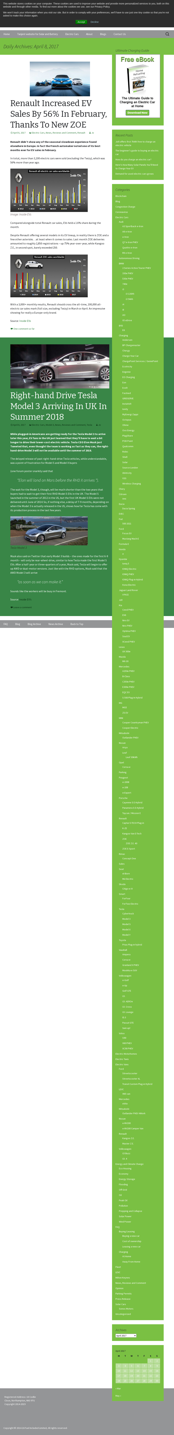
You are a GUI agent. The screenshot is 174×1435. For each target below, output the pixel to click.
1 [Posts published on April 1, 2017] (150, 1360)
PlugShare (127, 435)
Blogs (103, 34)
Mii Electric (127, 878)
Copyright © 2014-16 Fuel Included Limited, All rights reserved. (35, 1428)
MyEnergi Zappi (130, 414)
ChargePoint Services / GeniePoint (140, 361)
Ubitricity (127, 472)
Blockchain (120, 196)
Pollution (123, 1205)
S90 (124, 1037)
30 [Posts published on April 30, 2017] (157, 1380)
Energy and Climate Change (129, 1164)
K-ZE (124, 828)
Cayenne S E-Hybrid (132, 802)
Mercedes (124, 666)
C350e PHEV (128, 681)
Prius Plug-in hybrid (132, 944)
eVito (125, 1103)
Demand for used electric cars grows (134, 173)
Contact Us (120, 34)
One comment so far (24, 328)
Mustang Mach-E (130, 538)
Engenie (126, 371)
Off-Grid (123, 1189)
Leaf (124, 752)
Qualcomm (127, 446)
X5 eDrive (127, 320)
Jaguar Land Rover (128, 590)
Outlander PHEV (130, 737)
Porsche (123, 798)
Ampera (126, 954)
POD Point (127, 441)
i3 (123, 289)
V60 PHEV (127, 1043)
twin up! (126, 1028)
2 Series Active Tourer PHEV (136, 267)
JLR (121, 599)
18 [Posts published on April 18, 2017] (125, 1375)
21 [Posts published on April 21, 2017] (144, 1375)
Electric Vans (122, 1064)
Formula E (124, 544)
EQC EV (126, 692)
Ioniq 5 (125, 563)
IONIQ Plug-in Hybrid (132, 579)
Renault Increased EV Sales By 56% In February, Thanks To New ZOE (58, 114)
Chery (122, 488)
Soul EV (126, 636)
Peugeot (123, 777)
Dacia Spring (128, 508)
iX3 (123, 315)
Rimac (122, 854)
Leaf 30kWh (132, 757)
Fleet (118, 1266)
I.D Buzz (126, 1153)
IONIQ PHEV (128, 574)
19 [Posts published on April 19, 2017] (131, 1375)
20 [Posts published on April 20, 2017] (138, 1375)
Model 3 (50, 424)
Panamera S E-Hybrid (133, 807)
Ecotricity (127, 366)
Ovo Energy (128, 430)
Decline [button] (95, 22)
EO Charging (128, 377)
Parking (122, 772)
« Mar (118, 1388)
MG (120, 702)
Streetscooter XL (131, 1078)
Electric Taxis (122, 1059)
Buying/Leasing (127, 1231)
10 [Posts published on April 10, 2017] (119, 1370)
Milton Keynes (122, 1277)
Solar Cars (120, 1304)
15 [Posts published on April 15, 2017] (150, 1370)
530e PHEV (127, 278)
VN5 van (126, 1093)
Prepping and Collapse (130, 1211)
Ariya (125, 747)
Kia (120, 605)
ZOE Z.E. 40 (131, 843)
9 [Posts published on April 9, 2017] (157, 1365)
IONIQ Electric (129, 568)
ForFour (126, 898)
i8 (123, 309)
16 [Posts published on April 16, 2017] (157, 1370)
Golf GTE (126, 990)
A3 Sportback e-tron (132, 226)
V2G (124, 478)
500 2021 (126, 523)
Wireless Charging (131, 483)
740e (124, 283)
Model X (126, 929)
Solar (125, 462)
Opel (121, 762)
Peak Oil (123, 1200)
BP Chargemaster (131, 345)
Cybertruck (128, 913)
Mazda (122, 656)
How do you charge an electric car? (133, 159)
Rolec (125, 451)
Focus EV (126, 533)
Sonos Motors (126, 1308)
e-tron (125, 236)
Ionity (125, 409)
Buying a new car (131, 1235)
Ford (121, 528)
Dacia (121, 504)
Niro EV (125, 620)
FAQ (117, 1227)
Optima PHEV (129, 631)
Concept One (129, 858)
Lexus (122, 646)
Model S (126, 924)
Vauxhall (123, 949)
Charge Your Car (130, 355)
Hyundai (123, 559)
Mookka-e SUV (129, 970)
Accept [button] (81, 22)
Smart (122, 894)
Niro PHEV (127, 625)
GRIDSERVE (128, 398)
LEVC (121, 1089)
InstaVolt (126, 403)
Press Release (122, 1298)
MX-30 (125, 661)
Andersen (127, 339)
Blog (117, 201)
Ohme (125, 425)
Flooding (123, 1184)
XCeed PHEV (128, 641)
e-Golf (125, 980)
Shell (124, 456)
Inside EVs (25, 321)
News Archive (55, 624)
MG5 (124, 707)
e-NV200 (126, 1123)
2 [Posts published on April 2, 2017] (157, 1360)
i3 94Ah (129, 299)
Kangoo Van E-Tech (131, 833)
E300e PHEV (128, 686)
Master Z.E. (128, 1143)
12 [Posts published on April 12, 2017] (131, 1370)
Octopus (126, 419)
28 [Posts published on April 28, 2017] (144, 1380)
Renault (81, 132)
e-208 (125, 787)
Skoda (122, 884)
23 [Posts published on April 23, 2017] (157, 1375)
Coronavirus (121, 212)
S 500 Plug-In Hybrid (132, 697)
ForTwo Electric (130, 903)
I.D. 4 (124, 1158)
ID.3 (124, 1017)
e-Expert (126, 792)
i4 (123, 304)
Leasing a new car (131, 1246)
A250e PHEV (128, 671)
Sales (122, 863)
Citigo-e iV (127, 888)
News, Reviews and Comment (61, 132)
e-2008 (125, 782)
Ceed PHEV (128, 609)
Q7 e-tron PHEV (130, 242)
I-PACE (125, 594)
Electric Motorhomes (126, 1053)
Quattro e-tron (129, 247)
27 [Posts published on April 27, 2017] (138, 1380)
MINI (121, 718)
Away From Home (131, 1261)
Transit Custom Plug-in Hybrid (137, 1084)
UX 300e (126, 651)
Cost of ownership (131, 1241)
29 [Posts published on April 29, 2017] (150, 1380)
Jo (92, 132)
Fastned (126, 393)
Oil (120, 1195)
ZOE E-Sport (128, 848)
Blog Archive (34, 624)
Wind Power (125, 1221)
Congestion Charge (125, 206)
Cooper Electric (130, 727)
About (89, 34)
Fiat (121, 519)
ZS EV (125, 712)
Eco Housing (125, 1168)
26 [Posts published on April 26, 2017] (131, 1380)
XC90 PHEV (127, 1048)
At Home (126, 1256)
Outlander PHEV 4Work (133, 1113)
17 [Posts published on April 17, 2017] (119, 1375)
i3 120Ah (130, 293)
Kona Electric (129, 584)
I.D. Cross (127, 1006)
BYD (121, 325)
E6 (123, 330)
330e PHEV (127, 273)
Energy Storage (127, 1179)
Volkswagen (125, 975)
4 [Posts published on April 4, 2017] (125, 1365)
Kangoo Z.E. (128, 1138)
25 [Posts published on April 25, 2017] (125, 1380)
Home (6, 34)
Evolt (125, 387)
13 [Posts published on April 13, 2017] (138, 1370)
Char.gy (126, 350)
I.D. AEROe (127, 1001)
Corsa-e (126, 766)
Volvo (122, 1033)
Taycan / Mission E (131, 813)
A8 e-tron (127, 231)
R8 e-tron (127, 252)
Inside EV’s (25, 599)
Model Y (126, 934)
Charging (123, 335)
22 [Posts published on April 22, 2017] (150, 1375)
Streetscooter (129, 1073)
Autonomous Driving (129, 258)
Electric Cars (72, 34)
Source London (130, 467)
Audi (121, 221)
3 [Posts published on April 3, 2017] (118, 1365)
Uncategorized (123, 1314)
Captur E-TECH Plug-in (133, 822)
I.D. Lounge (127, 1012)
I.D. (123, 996)
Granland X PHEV (130, 965)
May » (118, 1395)
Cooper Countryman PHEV (135, 722)
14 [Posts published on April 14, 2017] (144, 1370)
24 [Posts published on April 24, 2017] (119, 1380)
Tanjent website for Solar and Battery (37, 34)
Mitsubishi (124, 733)
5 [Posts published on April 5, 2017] (131, 1365)
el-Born (126, 873)
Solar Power (125, 1216)
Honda (122, 549)
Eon (124, 382)
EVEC (121, 513)
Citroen (122, 494)
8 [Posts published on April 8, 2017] (150, 1365)
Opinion (119, 1288)
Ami (124, 498)
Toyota (122, 940)
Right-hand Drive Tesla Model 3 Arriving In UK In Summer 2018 (58, 406)
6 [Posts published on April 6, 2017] (138, 1365)
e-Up (124, 985)
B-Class (126, 676)
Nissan (122, 742)
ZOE (124, 838)
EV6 (124, 615)
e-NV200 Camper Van (132, 1128)
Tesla (89, 424)
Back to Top (76, 624)
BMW (121, 263)
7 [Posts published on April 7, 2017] (144, 1365)
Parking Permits (123, 1293)
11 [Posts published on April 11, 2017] (125, 1370)
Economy (123, 1173)
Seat (121, 869)
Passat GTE (128, 1022)
